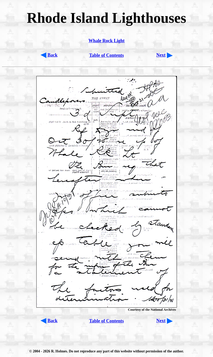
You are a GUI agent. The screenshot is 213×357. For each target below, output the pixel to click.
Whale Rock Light (106, 40)
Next (161, 55)
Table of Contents (106, 55)
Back (53, 55)
